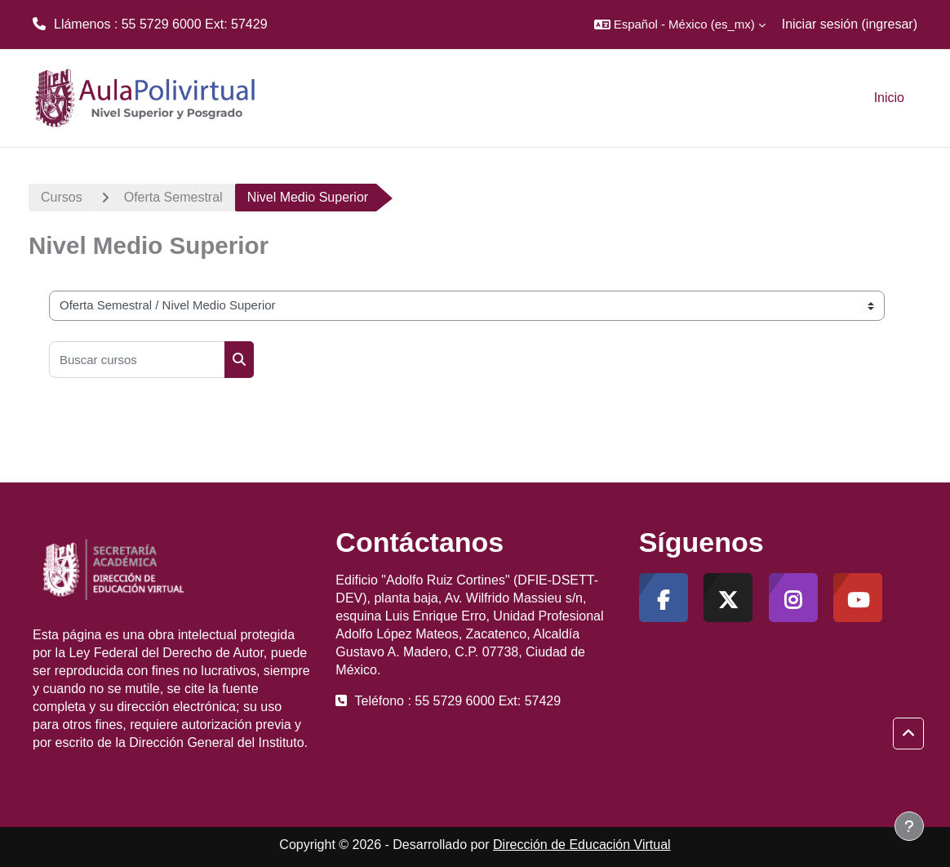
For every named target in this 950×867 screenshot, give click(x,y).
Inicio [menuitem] (889, 97)
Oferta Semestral (173, 197)
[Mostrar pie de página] (909, 826)
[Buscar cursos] (137, 359)
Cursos (61, 197)
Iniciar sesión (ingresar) (849, 24)
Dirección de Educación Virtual (582, 844)
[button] (679, 24)
